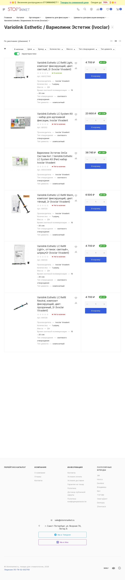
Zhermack (101, 506)
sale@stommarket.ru (64, 520)
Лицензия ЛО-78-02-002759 (17, 570)
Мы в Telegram (62, 535)
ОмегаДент (102, 499)
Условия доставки (75, 480)
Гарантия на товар (75, 484)
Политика (71, 488)
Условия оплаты (74, 476)
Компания (40, 467)
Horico (100, 479)
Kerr (99, 491)
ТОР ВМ (100, 495)
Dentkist (100, 483)
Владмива (101, 487)
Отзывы (37, 476)
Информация (75, 467)
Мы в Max (62, 542)
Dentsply (101, 502)
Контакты (38, 480)
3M (98, 475)
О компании (39, 473)
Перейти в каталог (15, 467)
